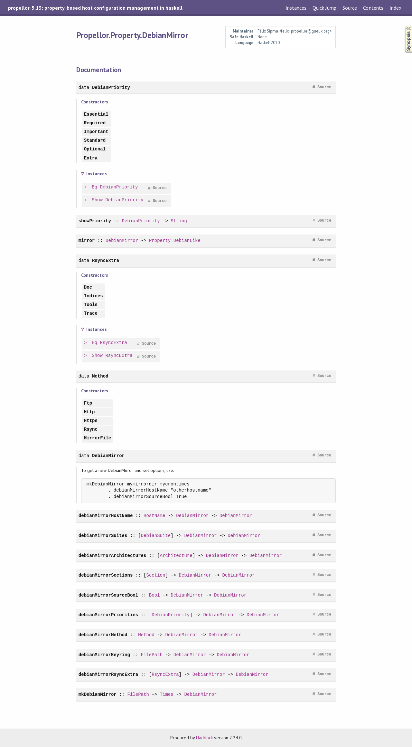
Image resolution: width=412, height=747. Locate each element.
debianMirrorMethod (103, 635)
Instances (296, 8)
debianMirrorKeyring (104, 655)
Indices (93, 296)
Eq (95, 187)
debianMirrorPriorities (108, 615)
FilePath (152, 655)
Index (395, 8)
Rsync (91, 429)
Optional (95, 149)
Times (166, 694)
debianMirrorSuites (103, 535)
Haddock (204, 738)
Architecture (176, 555)
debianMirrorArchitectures (112, 555)
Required (95, 123)
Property (160, 240)
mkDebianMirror (98, 694)
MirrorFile (97, 438)
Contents (373, 8)
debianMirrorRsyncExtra (108, 674)
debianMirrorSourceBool (108, 595)
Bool (154, 595)
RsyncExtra (105, 260)
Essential (96, 114)
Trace (91, 314)
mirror (87, 240)
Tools (91, 305)
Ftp (88, 403)
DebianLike (187, 240)
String (179, 221)
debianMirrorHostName (106, 515)
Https (91, 421)
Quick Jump (324, 8)
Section (155, 575)
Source (349, 8)
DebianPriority (111, 87)
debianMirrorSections (106, 575)
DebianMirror (122, 240)
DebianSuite (156, 535)
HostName (154, 515)
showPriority (95, 221)
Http (89, 412)
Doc (88, 287)
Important (96, 132)
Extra (91, 158)
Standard (95, 141)
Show (97, 200)
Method (100, 376)
